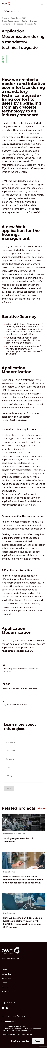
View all (41, 808)
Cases (4, 983)
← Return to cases (10, 11)
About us (6, 992)
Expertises (6, 978)
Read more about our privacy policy (17, 1034)
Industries (6, 974)
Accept (38, 1041)
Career (5, 987)
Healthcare (8, 834)
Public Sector (21, 834)
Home (4, 970)
